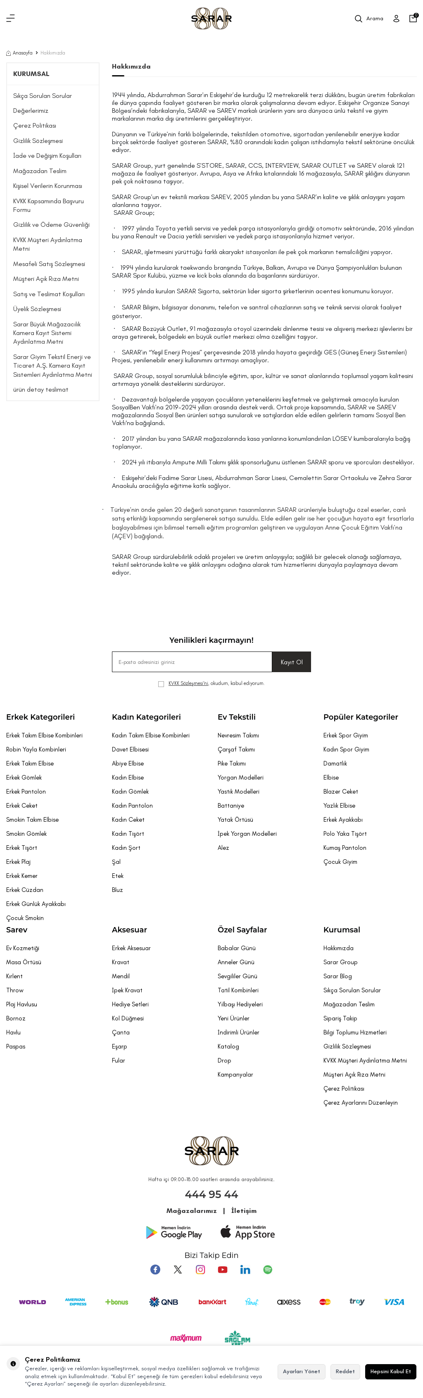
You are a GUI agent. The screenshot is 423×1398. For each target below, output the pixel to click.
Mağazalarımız (191, 1211)
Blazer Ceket (340, 791)
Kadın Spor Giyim (346, 749)
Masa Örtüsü (23, 962)
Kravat (120, 962)
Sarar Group (340, 962)
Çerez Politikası (34, 125)
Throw (15, 990)
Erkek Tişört (21, 847)
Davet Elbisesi (130, 749)
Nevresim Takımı (238, 735)
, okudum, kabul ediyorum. (211, 683)
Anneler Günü (236, 962)
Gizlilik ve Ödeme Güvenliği (51, 224)
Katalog (228, 1046)
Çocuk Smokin (25, 918)
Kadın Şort (126, 847)
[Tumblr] (245, 1269)
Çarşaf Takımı (236, 749)
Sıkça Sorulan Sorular (42, 96)
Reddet (345, 1371)
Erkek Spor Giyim (345, 735)
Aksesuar (129, 929)
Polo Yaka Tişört (345, 833)
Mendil (121, 976)
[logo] (211, 18)
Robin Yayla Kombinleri (36, 749)
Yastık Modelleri (238, 791)
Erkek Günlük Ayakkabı (36, 904)
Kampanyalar (235, 1074)
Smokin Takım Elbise (32, 819)
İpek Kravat (127, 990)
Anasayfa (19, 53)
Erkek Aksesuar (131, 948)
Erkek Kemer (22, 876)
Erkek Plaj (18, 861)
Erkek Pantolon (26, 791)
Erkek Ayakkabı (343, 819)
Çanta (121, 1032)
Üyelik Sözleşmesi (37, 309)
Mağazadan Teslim (40, 171)
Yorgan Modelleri (241, 777)
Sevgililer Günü (237, 976)
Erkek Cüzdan (24, 890)
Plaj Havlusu (21, 1004)
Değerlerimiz (30, 110)
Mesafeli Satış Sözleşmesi (49, 264)
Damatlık (335, 763)
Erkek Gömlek (24, 777)
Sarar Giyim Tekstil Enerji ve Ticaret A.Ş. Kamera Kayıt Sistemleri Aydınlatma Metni (52, 365)
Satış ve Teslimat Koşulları (49, 294)
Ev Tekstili (237, 717)
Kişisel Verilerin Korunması (47, 186)
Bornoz (16, 1018)
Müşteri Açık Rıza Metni (46, 279)
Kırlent (14, 976)
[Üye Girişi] (396, 18)
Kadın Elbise (128, 777)
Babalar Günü (237, 948)
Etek (118, 876)
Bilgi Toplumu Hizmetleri (355, 1032)
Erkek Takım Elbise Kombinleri (44, 735)
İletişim (244, 1211)
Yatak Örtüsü (235, 819)
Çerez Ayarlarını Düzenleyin (360, 1102)
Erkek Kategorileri (40, 717)
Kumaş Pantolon (344, 847)
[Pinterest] (267, 1269)
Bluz (117, 890)
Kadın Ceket (128, 819)
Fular (118, 1060)
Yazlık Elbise (339, 805)
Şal (116, 861)
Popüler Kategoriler (360, 717)
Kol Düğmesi (128, 1018)
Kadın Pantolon (132, 805)
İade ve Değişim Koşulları (47, 155)
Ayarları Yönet (301, 1371)
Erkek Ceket (22, 805)
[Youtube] (223, 1269)
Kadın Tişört (128, 833)
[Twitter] (178, 1269)
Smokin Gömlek (26, 833)
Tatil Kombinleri (238, 990)
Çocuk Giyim (340, 861)
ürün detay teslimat (41, 389)
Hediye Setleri (130, 1004)
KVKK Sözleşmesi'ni (188, 683)
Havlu (13, 1032)
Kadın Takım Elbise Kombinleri (151, 735)
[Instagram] (200, 1269)
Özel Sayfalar (242, 929)
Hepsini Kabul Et (391, 1371)
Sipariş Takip (340, 1018)
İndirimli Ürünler (238, 1032)
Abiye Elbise (128, 763)
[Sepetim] (413, 18)
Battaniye (231, 805)
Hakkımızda (338, 948)
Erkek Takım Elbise (30, 763)
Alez (223, 847)
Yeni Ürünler (234, 1018)
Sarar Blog (337, 976)
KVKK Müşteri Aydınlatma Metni (47, 244)
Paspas (15, 1046)
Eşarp (119, 1046)
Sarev (16, 929)
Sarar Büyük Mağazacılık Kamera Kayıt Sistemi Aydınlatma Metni (47, 333)
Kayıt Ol (292, 662)
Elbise (331, 777)
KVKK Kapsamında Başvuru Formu (48, 205)
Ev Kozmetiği (22, 948)
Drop (224, 1060)
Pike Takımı (232, 763)
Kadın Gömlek (130, 791)
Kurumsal (341, 929)
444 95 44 (211, 1194)
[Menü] (10, 19)
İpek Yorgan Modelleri (247, 833)
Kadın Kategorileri (146, 717)
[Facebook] (156, 1269)
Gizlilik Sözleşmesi (38, 141)
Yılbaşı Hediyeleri (240, 1004)
